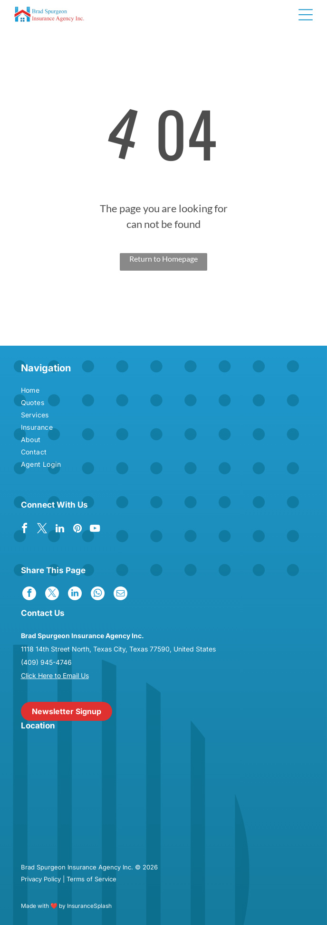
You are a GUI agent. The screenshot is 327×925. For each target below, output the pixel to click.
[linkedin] (59, 529)
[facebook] (24, 529)
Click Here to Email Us (55, 675)
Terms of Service (91, 879)
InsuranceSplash (89, 905)
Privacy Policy (41, 879)
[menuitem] (71, 391)
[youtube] (95, 529)
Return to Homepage (163, 258)
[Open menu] (305, 15)
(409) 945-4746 (46, 662)
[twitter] (42, 529)
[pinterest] (77, 529)
